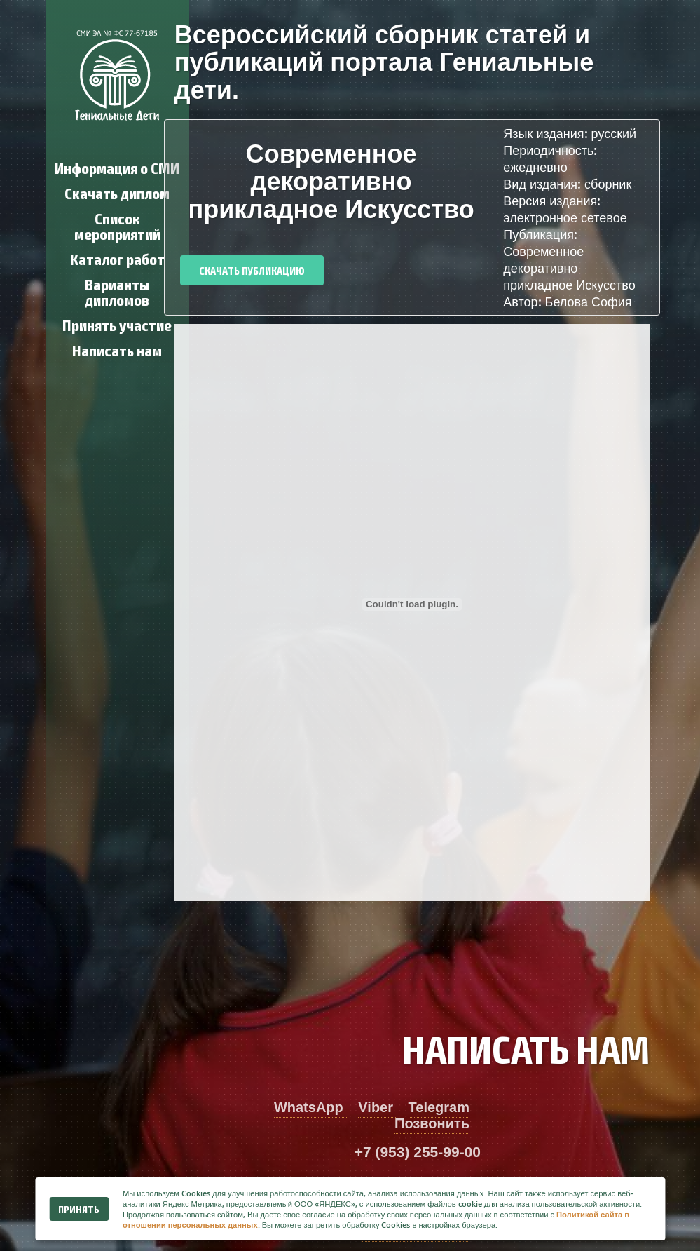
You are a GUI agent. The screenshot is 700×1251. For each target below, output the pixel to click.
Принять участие (117, 324)
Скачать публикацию (252, 270)
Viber (377, 1107)
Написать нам (117, 349)
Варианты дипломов (117, 291)
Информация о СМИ (117, 167)
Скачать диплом (117, 192)
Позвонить (431, 1123)
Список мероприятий (117, 225)
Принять (78, 1209)
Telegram (439, 1107)
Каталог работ (117, 258)
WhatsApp (310, 1107)
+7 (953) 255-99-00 (418, 1152)
